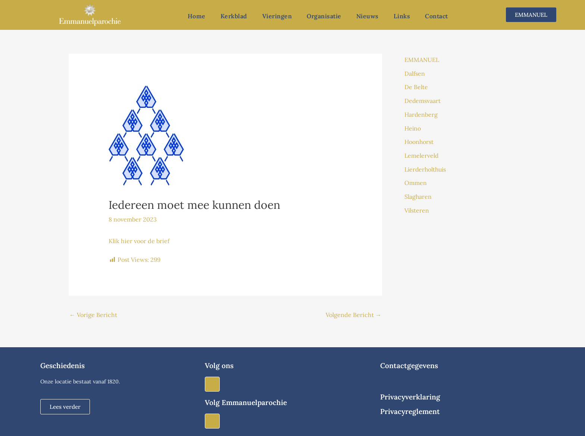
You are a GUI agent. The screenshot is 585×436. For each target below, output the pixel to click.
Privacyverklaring (410, 396)
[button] (65, 406)
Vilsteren (416, 207)
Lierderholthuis (426, 167)
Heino (412, 127)
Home (197, 16)
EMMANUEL (421, 59)
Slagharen (418, 194)
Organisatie (324, 16)
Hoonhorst (419, 140)
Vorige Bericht (93, 315)
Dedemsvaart (422, 100)
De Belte (416, 86)
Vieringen (277, 16)
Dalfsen (414, 73)
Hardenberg (421, 113)
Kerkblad (233, 16)
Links (402, 16)
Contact (436, 16)
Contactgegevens (409, 365)
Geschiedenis (62, 365)
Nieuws (367, 16)
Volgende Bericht (353, 315)
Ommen (415, 180)
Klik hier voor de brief (139, 241)
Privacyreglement (410, 411)
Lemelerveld (421, 153)
